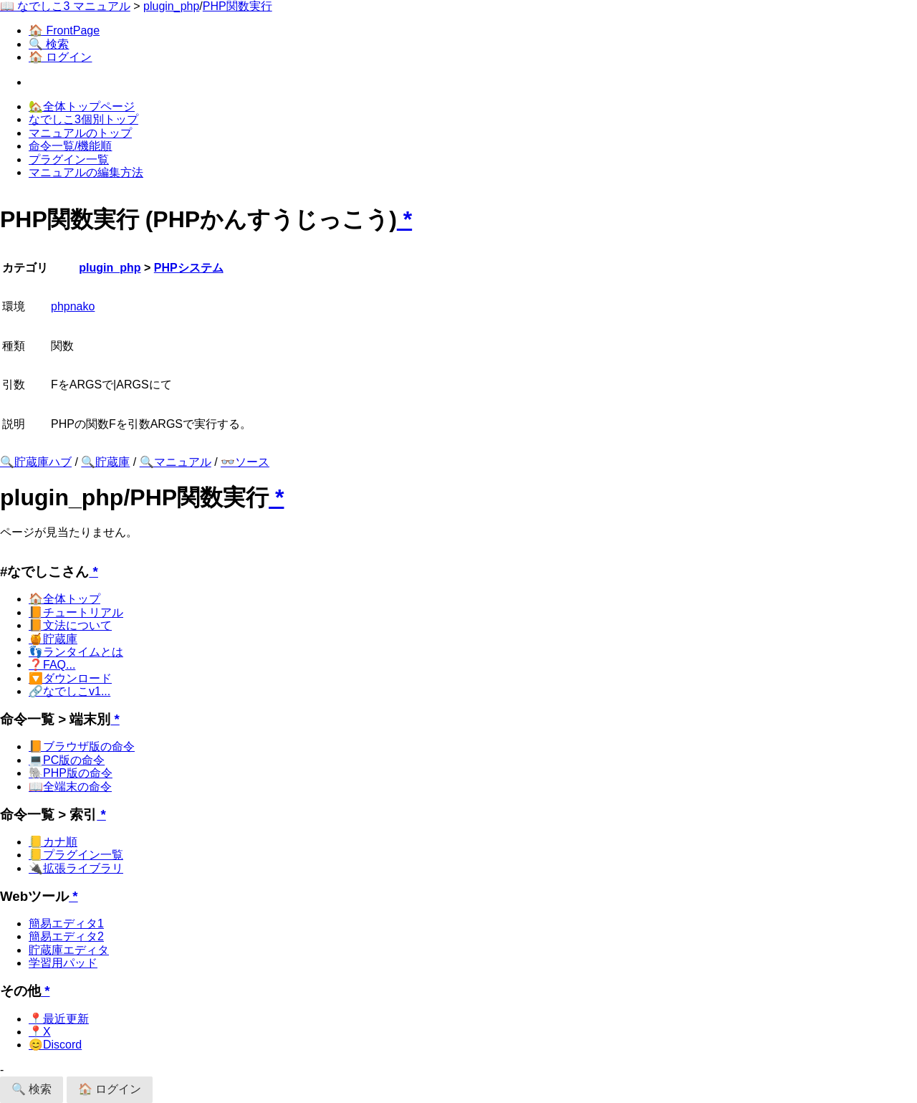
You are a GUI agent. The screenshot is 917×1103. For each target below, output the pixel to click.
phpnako (73, 306)
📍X (40, 1032)
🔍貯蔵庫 (105, 462)
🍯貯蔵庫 (53, 639)
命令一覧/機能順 (70, 146)
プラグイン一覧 (69, 159)
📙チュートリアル (76, 612)
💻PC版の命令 (67, 760)
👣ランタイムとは (76, 652)
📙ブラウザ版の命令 (82, 746)
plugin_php (171, 6)
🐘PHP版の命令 (70, 773)
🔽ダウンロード (70, 678)
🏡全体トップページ (82, 106)
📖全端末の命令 (70, 786)
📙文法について (70, 625)
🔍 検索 (49, 44)
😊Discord (55, 1044)
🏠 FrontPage (64, 30)
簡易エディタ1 (66, 923)
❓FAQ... (52, 665)
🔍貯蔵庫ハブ (36, 462)
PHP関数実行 (237, 6)
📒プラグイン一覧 (76, 855)
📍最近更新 (59, 1019)
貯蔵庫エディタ (69, 950)
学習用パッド (63, 963)
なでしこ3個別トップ (83, 119)
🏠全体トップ (64, 599)
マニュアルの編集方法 (86, 172)
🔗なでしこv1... (69, 691)
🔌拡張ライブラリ (76, 868)
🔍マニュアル (175, 462)
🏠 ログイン (60, 57)
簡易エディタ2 (66, 936)
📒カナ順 (53, 842)
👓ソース (245, 462)
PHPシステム (189, 268)
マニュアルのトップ (80, 133)
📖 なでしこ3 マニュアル (65, 6)
